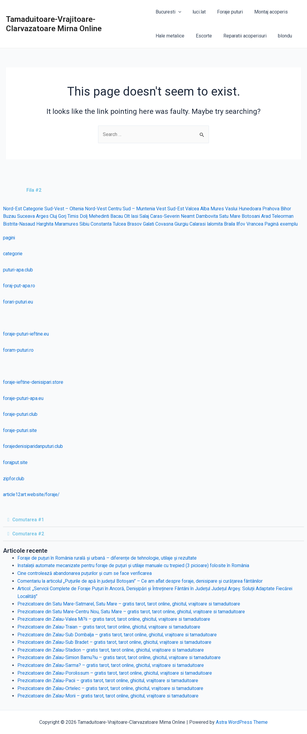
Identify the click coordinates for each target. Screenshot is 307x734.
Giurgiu (184, 224)
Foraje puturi (226, 12)
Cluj (53, 216)
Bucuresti (168, 12)
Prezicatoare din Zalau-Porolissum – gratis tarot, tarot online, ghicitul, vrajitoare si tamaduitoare (116, 673)
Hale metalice (170, 36)
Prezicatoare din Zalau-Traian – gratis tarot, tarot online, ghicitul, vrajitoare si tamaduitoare (110, 627)
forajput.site (15, 462)
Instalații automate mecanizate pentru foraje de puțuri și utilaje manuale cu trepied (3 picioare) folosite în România (135, 566)
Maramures (67, 224)
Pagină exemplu (287, 224)
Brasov (136, 224)
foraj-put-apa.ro (19, 286)
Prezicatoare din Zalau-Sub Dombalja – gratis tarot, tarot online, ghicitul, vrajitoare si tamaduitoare (119, 635)
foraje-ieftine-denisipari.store (34, 382)
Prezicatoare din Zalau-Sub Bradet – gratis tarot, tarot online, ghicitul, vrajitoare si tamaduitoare (116, 642)
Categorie (33, 209)
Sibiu (85, 224)
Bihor (288, 209)
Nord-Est (12, 209)
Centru (115, 209)
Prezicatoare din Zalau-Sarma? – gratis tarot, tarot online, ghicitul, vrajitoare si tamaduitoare (112, 665)
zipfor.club (14, 478)
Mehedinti (100, 216)
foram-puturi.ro (18, 350)
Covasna (167, 224)
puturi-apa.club (18, 270)
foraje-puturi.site (20, 430)
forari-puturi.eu (18, 302)
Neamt (191, 216)
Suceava (26, 216)
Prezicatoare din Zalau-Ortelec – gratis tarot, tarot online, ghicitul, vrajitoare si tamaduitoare (112, 688)
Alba (206, 209)
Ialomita (218, 224)
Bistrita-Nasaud (19, 224)
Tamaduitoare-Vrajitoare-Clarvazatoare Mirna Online (54, 24)
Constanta (102, 224)
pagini (9, 238)
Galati (150, 224)
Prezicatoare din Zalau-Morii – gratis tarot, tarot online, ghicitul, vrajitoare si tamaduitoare (110, 696)
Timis (73, 216)
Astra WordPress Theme (242, 722)
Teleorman (287, 216)
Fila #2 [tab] (33, 190)
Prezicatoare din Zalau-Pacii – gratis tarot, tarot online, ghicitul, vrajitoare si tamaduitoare (109, 681)
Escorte (202, 36)
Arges (42, 216)
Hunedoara (252, 209)
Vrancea (260, 224)
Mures (219, 209)
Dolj (85, 216)
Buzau (9, 216)
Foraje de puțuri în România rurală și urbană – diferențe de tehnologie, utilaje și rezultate (108, 558)
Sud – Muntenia (140, 209)
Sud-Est (176, 209)
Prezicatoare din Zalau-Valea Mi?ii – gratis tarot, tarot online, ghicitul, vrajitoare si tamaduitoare (116, 619)
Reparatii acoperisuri (241, 36)
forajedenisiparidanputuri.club (33, 446)
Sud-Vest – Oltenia (65, 209)
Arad (270, 216)
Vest (162, 209)
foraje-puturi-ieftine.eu (26, 334)
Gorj (62, 216)
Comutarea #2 (28, 534)
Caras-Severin (168, 216)
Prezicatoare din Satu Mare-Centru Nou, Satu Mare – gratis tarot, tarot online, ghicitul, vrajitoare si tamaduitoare (132, 611)
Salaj (147, 216)
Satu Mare (233, 216)
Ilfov (246, 224)
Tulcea (121, 224)
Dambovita (210, 216)
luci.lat (197, 12)
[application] (178, 12)
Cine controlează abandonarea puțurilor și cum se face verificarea (85, 573)
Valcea (193, 209)
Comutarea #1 (28, 519)
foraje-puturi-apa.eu (23, 398)
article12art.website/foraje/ (32, 495)
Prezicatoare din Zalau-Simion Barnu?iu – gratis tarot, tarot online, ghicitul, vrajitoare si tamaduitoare (121, 658)
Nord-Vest (97, 209)
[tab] (11, 190)
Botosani (254, 216)
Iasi (137, 216)
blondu (280, 36)
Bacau (118, 216)
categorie (13, 254)
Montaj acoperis (265, 12)
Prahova (273, 209)
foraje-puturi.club (20, 414)
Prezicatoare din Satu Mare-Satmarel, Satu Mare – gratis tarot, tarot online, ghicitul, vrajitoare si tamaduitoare (130, 604)
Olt (129, 216)
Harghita (45, 224)
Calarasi (200, 224)
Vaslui (233, 209)
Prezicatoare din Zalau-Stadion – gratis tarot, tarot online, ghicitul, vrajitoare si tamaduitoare (112, 650)
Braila (234, 224)
